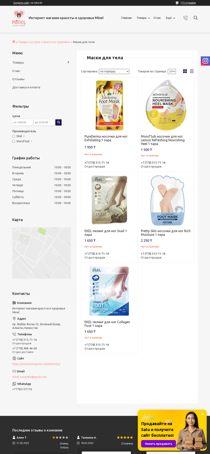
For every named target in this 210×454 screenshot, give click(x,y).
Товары (142, 17)
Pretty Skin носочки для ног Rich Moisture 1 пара (166, 232)
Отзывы (18, 79)
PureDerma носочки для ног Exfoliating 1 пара (106, 138)
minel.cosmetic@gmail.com (29, 377)
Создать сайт (21, 2)
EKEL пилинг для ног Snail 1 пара (105, 232)
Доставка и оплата (26, 87)
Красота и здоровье (56, 42)
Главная (126, 17)
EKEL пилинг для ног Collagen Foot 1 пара (107, 323)
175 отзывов (188, 2)
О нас (157, 17)
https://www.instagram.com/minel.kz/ (36, 364)
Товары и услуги (29, 42)
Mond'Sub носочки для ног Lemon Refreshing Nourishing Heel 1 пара (163, 140)
